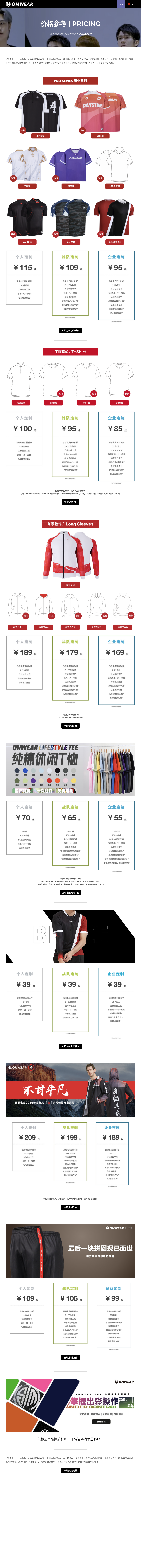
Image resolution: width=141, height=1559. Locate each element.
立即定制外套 (70, 736)
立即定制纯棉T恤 (70, 903)
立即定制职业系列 (70, 341)
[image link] (19, 4)
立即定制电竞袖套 (70, 1057)
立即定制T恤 (70, 512)
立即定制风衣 (70, 1218)
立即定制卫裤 (70, 1368)
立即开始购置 (70, 1481)
